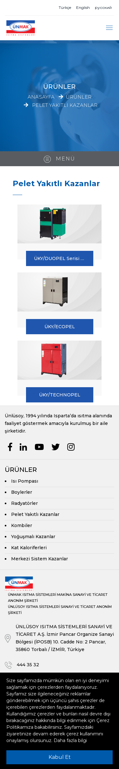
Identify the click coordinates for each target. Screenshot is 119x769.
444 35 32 (28, 665)
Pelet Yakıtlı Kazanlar (64, 105)
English (83, 7)
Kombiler (21, 525)
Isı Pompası (24, 481)
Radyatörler (24, 503)
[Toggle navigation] (109, 28)
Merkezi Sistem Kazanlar (39, 559)
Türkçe (65, 7)
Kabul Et (60, 757)
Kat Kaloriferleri (29, 548)
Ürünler (78, 97)
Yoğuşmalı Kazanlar (33, 536)
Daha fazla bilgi (70, 740)
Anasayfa (41, 97)
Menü (59, 159)
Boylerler (21, 492)
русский (103, 7)
